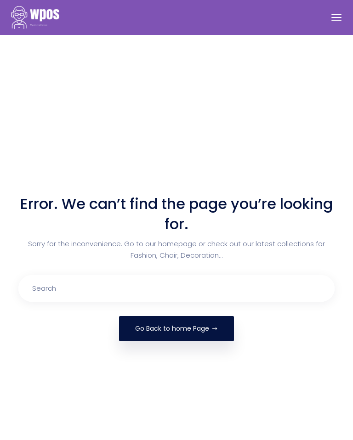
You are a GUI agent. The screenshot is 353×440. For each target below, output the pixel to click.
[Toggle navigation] (336, 17)
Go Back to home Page (176, 328)
